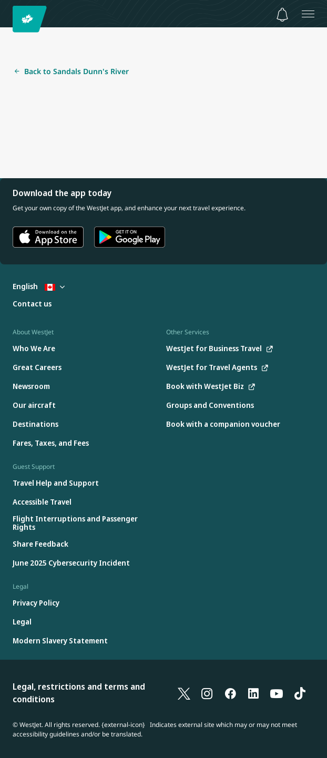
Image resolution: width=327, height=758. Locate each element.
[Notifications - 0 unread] (282, 14)
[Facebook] (230, 693)
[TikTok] (299, 693)
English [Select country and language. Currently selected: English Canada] (39, 286)
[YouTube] (276, 693)
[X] (184, 693)
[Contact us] (32, 304)
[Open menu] (308, 13)
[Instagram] (207, 693)
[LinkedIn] (253, 693)
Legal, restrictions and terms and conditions (79, 693)
